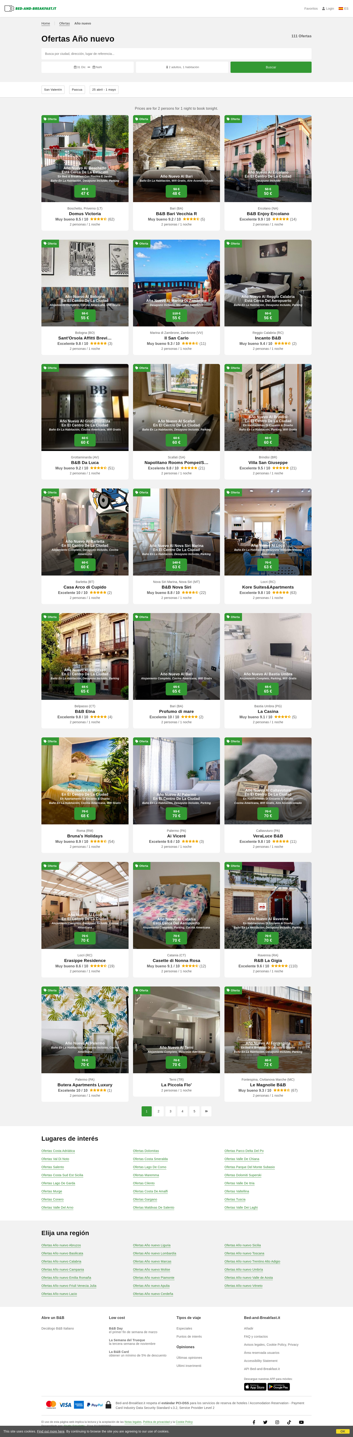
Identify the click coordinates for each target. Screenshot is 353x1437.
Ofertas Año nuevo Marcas (152, 1261)
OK (342, 1431)
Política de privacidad (156, 1422)
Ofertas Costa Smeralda (150, 1159)
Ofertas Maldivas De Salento (153, 1207)
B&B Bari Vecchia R (176, 213)
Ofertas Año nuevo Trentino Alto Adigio (252, 1261)
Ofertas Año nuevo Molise (151, 1269)
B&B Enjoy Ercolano (268, 213)
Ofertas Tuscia (234, 1199)
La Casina (268, 711)
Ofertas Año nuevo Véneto (243, 1285)
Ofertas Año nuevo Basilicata (62, 1253)
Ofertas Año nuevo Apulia (151, 1285)
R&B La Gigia (268, 960)
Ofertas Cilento (144, 1183)
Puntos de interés (189, 1336)
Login (328, 8)
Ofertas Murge (51, 1191)
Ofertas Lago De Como (149, 1167)
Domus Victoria (85, 213)
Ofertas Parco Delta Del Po (244, 1151)
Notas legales (132, 1422)
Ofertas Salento (52, 1167)
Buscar (271, 67)
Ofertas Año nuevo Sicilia (242, 1245)
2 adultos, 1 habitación (182, 67)
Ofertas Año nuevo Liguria (152, 1245)
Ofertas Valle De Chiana (241, 1159)
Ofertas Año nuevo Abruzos (61, 1245)
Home (45, 23)
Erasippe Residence (85, 960)
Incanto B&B (268, 338)
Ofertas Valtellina (236, 1191)
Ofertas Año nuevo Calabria (61, 1261)
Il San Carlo (177, 338)
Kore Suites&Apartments (268, 587)
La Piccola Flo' (176, 1084)
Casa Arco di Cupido (84, 587)
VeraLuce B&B (268, 836)
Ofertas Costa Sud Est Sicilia (62, 1175)
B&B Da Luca (85, 462)
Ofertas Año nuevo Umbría (243, 1269)
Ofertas (64, 23)
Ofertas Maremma (146, 1175)
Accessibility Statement (261, 1361)
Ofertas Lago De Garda (58, 1183)
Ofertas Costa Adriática (58, 1151)
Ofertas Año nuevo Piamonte (153, 1277)
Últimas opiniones (189, 1357)
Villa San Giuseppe (268, 462)
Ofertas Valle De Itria (239, 1183)
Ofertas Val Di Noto (55, 1159)
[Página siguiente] (206, 1111)
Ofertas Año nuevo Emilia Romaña (66, 1277)
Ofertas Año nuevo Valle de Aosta (248, 1277)
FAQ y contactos (256, 1336)
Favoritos (311, 8)
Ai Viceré (176, 836)
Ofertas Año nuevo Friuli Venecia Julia (68, 1285)
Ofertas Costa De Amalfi (150, 1191)
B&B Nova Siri (176, 587)
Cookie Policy (184, 1422)
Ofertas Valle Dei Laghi (241, 1207)
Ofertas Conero (52, 1199)
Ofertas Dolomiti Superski (242, 1175)
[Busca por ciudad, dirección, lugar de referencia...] (176, 53)
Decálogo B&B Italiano (57, 1328)
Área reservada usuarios (261, 1352)
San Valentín (53, 89)
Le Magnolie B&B (268, 1084)
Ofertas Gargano (145, 1199)
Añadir (248, 1328)
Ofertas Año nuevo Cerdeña (153, 1294)
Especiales (184, 1328)
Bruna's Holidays (85, 836)
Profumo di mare (176, 711)
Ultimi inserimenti (188, 1366)
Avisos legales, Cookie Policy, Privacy (271, 1344)
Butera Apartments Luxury (84, 1084)
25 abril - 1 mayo (104, 89)
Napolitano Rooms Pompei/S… (176, 462)
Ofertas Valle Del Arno (57, 1207)
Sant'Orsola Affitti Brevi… (85, 338)
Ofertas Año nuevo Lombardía (154, 1253)
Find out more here (51, 1431)
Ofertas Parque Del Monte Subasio (249, 1167)
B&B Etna (85, 711)
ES (343, 8)
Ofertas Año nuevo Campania (62, 1269)
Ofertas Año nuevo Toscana (244, 1253)
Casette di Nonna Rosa (176, 960)
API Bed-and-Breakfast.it (262, 1369)
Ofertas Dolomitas (146, 1151)
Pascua (77, 89)
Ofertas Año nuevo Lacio (59, 1294)
